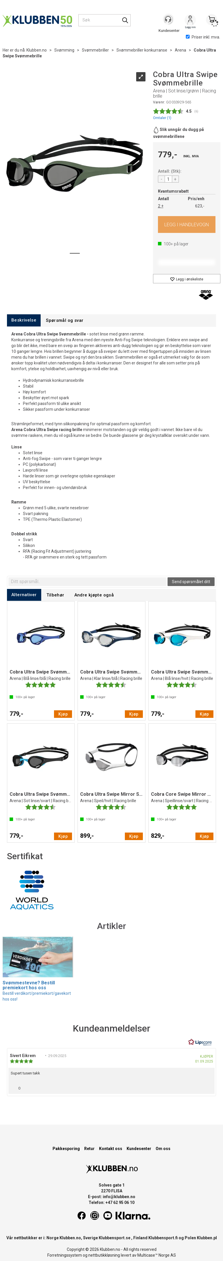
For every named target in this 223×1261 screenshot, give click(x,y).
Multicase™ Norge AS (156, 1255)
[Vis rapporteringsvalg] (208, 1087)
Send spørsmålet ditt (191, 581)
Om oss (163, 1148)
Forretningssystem (64, 1255)
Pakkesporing (66, 1148)
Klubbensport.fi (163, 1238)
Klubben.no (36, 50)
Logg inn (190, 20)
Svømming (64, 50)
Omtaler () (162, 118)
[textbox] (87, 582)
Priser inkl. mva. (203, 37)
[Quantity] (168, 179)
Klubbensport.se (114, 1238)
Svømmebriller (95, 50)
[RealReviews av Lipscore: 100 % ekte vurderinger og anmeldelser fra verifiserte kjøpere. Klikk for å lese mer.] (200, 1042)
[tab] (24, 320)
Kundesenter (139, 1148)
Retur (89, 1148)
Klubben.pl (207, 1238)
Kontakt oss (110, 1148)
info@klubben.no (119, 1196)
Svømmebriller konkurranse (141, 50)
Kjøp (187, 224)
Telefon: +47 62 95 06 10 (111, 1202)
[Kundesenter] (168, 20)
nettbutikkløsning (104, 1255)
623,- (199, 206)
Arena (180, 50)
